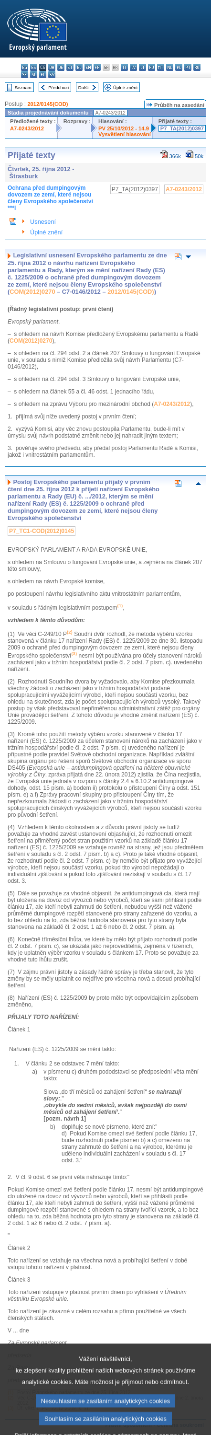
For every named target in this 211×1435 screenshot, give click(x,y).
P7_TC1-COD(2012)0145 (41, 531)
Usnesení (43, 221)
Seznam (23, 87)
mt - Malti (160, 67)
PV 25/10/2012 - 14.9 (123, 128)
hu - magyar (151, 67)
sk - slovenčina (24, 74)
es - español (33, 67)
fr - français (97, 67)
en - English (88, 67)
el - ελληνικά (79, 67)
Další (83, 87)
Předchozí (58, 87)
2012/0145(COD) (47, 104)
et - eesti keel (70, 67)
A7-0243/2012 (27, 128)
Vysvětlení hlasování (124, 134)
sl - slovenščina (33, 74)
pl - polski (178, 67)
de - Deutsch (60, 67)
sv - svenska (51, 74)
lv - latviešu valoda (133, 67)
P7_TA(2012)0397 (182, 128)
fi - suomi (42, 74)
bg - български (24, 67)
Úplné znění (125, 87)
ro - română (196, 67)
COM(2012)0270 (32, 291)
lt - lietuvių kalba (142, 67)
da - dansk (51, 67)
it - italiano (124, 67)
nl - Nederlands (169, 67)
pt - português (187, 67)
